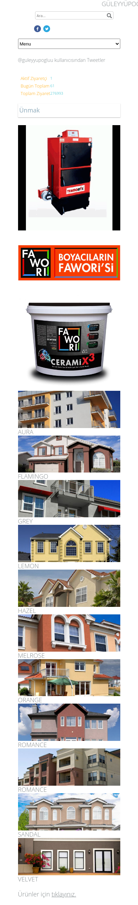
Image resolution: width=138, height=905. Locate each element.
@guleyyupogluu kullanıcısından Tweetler (62, 60)
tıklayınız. (63, 894)
